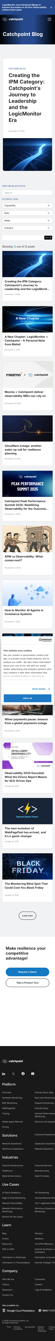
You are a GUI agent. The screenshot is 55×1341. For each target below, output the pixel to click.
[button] (51, 7)
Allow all (27, 698)
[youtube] (32, 1073)
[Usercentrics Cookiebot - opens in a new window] (39, 640)
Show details (39, 689)
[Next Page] (27, 916)
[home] (12, 19)
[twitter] (13, 1073)
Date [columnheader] (47, 237)
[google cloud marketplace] (18, 1310)
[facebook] (23, 1073)
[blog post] (27, 276)
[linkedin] (3, 1073)
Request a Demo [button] (27, 972)
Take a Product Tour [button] (27, 982)
